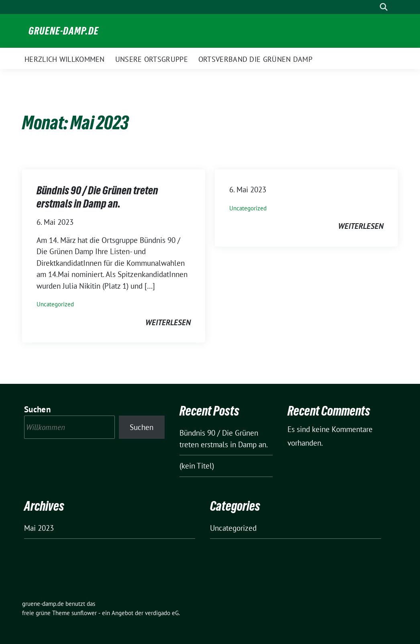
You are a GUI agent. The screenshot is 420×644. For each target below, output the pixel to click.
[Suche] (372, 7)
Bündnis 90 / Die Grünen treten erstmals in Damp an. (97, 197)
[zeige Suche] (383, 7)
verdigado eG (162, 613)
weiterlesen (168, 322)
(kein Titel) (196, 466)
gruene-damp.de (64, 31)
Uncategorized (55, 304)
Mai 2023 (39, 528)
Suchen (37, 409)
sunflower (84, 613)
